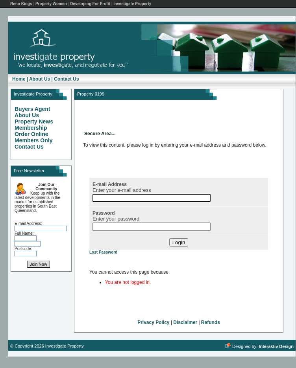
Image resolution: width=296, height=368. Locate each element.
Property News (34, 121)
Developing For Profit (90, 4)
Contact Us (66, 79)
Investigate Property (132, 4)
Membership (31, 128)
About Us (39, 79)
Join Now (38, 264)
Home (18, 79)
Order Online (31, 134)
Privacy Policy (153, 322)
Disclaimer (185, 322)
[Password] (151, 227)
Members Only (33, 140)
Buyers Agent (32, 109)
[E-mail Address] (151, 198)
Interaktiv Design (276, 346)
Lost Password (103, 252)
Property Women (51, 4)
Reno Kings (21, 4)
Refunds (210, 322)
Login (178, 242)
